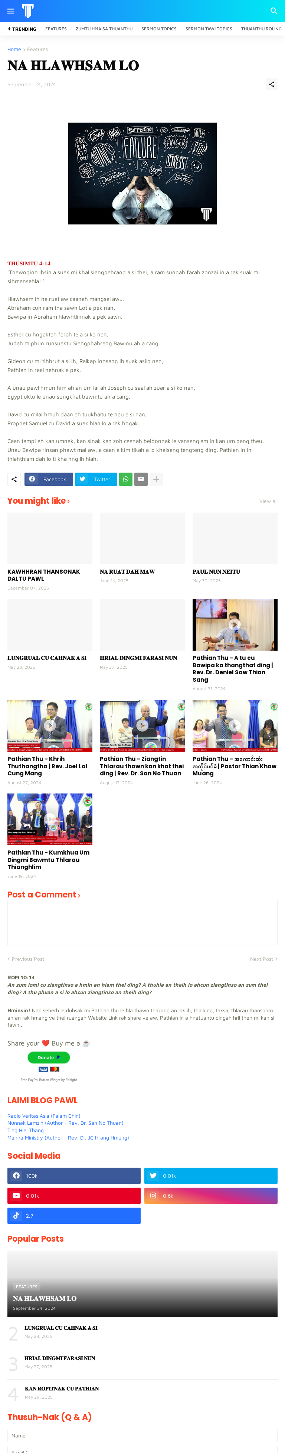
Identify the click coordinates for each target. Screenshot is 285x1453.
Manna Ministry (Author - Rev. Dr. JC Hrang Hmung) (68, 1137)
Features (56, 28)
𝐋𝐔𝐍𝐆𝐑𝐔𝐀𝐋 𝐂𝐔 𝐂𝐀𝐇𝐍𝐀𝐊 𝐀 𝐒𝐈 (46, 658)
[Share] (272, 84)
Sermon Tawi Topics (209, 28)
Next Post (261, 959)
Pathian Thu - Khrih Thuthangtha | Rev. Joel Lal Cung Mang (47, 766)
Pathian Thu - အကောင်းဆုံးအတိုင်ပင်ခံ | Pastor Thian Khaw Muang (234, 766)
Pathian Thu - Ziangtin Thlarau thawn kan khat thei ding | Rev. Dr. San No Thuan (142, 766)
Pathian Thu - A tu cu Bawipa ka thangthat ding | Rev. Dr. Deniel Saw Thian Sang (233, 668)
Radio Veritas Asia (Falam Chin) (44, 1116)
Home (14, 49)
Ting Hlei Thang (25, 1130)
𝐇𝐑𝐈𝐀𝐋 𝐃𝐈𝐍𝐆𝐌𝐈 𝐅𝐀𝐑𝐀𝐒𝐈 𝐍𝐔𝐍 (138, 658)
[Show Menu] (10, 11)
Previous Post (28, 959)
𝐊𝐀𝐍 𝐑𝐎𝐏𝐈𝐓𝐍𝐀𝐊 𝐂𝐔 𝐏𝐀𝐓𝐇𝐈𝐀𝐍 (62, 1388)
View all (268, 501)
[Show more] (156, 479)
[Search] (275, 11)
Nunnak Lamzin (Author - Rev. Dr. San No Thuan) (65, 1123)
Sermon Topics (159, 28)
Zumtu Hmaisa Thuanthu (104, 28)
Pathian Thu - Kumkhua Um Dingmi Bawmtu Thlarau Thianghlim (48, 860)
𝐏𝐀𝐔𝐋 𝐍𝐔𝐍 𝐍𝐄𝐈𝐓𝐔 (216, 572)
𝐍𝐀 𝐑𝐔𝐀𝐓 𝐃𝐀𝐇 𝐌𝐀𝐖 (127, 572)
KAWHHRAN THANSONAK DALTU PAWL (43, 575)
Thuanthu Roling (261, 28)
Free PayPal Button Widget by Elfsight (49, 1080)
